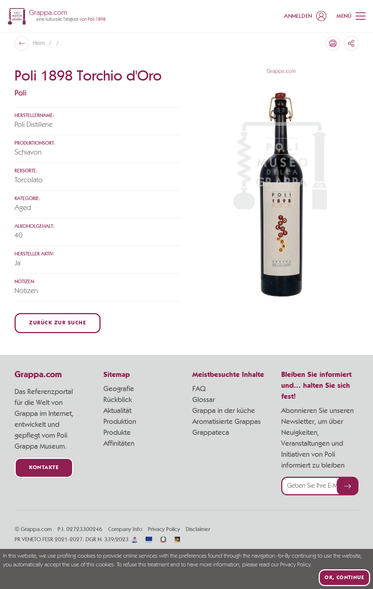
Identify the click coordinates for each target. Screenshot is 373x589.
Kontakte (44, 468)
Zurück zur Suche (57, 323)
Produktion (119, 421)
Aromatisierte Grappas (226, 421)
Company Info (125, 529)
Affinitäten (118, 443)
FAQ (198, 389)
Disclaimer (198, 529)
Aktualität (117, 410)
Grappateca (210, 432)
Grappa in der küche (223, 410)
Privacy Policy (164, 529)
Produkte (117, 432)
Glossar (203, 399)
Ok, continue (344, 577)
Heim (39, 43)
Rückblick (117, 399)
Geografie (118, 389)
